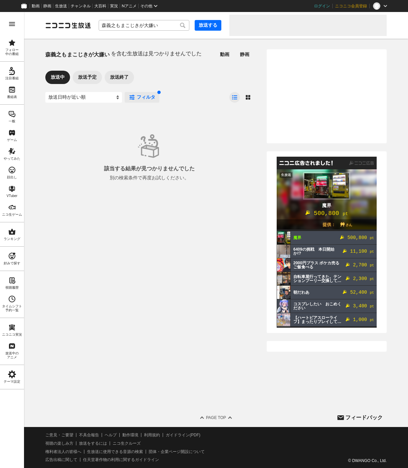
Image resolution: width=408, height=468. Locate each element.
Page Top (216, 417)
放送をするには (93, 443)
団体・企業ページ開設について (177, 452)
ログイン (322, 6)
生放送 (61, 6)
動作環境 (130, 435)
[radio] (234, 97)
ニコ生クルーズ (127, 443)
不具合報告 (89, 435)
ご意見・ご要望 (59, 435)
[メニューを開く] (12, 24)
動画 (36, 6)
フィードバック (364, 417)
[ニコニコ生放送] (68, 25)
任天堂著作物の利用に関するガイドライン (121, 460)
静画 (47, 6)
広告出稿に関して (61, 459)
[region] (12, 240)
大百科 (100, 6)
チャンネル (81, 6)
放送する (208, 25)
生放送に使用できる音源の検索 (115, 452)
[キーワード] (144, 25)
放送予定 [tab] (87, 77)
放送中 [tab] (58, 77)
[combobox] (144, 25)
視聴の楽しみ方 (59, 443)
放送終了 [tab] (119, 77)
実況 (114, 6)
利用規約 (152, 435)
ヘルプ (111, 435)
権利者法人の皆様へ (63, 451)
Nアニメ (129, 6)
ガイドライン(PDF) (183, 435)
